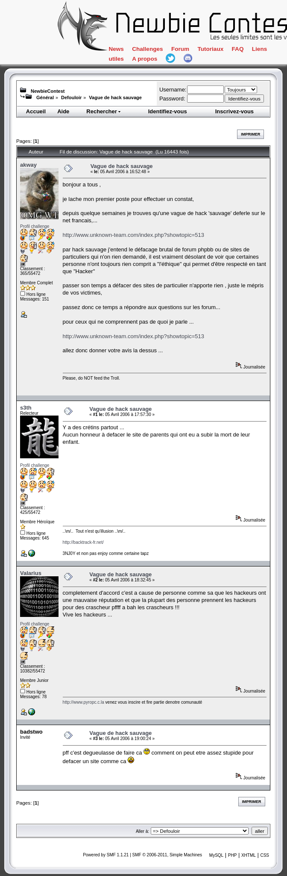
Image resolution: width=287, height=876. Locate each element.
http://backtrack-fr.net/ (83, 542)
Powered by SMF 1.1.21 (106, 854)
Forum (180, 49)
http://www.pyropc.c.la (83, 702)
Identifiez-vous (167, 111)
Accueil (36, 111)
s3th (26, 407)
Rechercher (103, 111)
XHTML (248, 855)
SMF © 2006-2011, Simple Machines (167, 854)
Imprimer (250, 134)
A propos (144, 59)
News (115, 49)
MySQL (216, 855)
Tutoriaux (210, 49)
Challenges (147, 49)
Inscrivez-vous (234, 111)
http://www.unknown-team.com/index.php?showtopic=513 (133, 235)
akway (28, 165)
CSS (264, 855)
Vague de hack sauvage (115, 97)
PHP (232, 855)
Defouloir (71, 97)
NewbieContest (47, 91)
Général (45, 97)
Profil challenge (34, 226)
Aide (63, 111)
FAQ (238, 49)
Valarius (30, 573)
